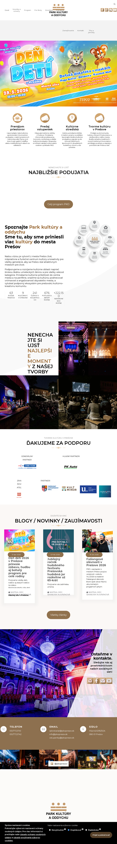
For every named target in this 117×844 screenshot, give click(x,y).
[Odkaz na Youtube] (115, 10)
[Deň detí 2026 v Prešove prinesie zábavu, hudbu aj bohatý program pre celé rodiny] (19, 540)
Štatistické (93, 830)
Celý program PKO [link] (58, 204)
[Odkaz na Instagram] (106, 10)
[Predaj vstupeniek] (45, 129)
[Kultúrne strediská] (72, 130)
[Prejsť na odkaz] (73, 348)
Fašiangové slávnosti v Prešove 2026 (96, 562)
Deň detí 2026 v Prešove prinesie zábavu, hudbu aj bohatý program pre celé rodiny (19, 567)
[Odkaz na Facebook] (102, 10)
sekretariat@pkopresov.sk (61, 731)
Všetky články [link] (58, 614)
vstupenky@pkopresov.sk (61, 738)
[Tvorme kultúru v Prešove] (99, 129)
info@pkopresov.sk (58, 734)
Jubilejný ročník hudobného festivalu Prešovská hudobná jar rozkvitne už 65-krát (56, 569)
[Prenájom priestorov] (17, 129)
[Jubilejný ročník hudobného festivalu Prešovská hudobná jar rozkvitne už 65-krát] (58, 540)
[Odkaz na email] (111, 10)
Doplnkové (76, 830)
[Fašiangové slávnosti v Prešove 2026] (97, 540)
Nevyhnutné (58, 830)
